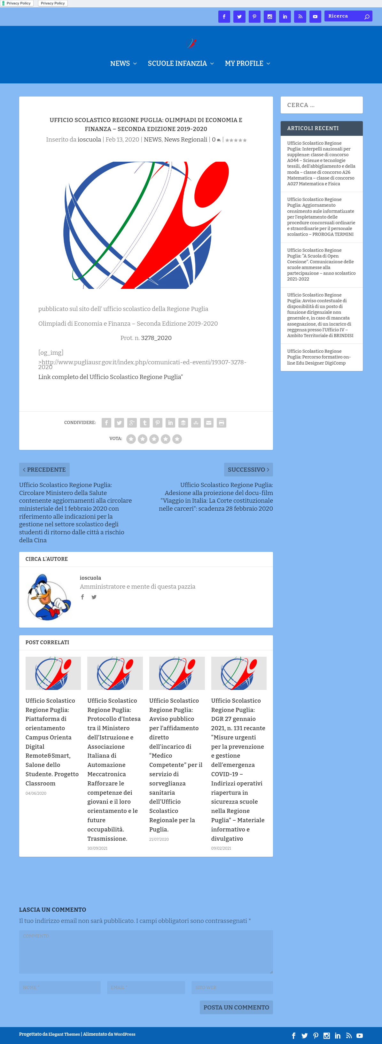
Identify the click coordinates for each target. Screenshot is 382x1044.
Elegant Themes (64, 1034)
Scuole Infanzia (177, 64)
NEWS (120, 64)
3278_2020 (156, 338)
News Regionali (185, 139)
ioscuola (89, 139)
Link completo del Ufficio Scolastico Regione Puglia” (110, 377)
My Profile (244, 64)
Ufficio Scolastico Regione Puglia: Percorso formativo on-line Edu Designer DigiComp (319, 357)
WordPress (124, 1034)
